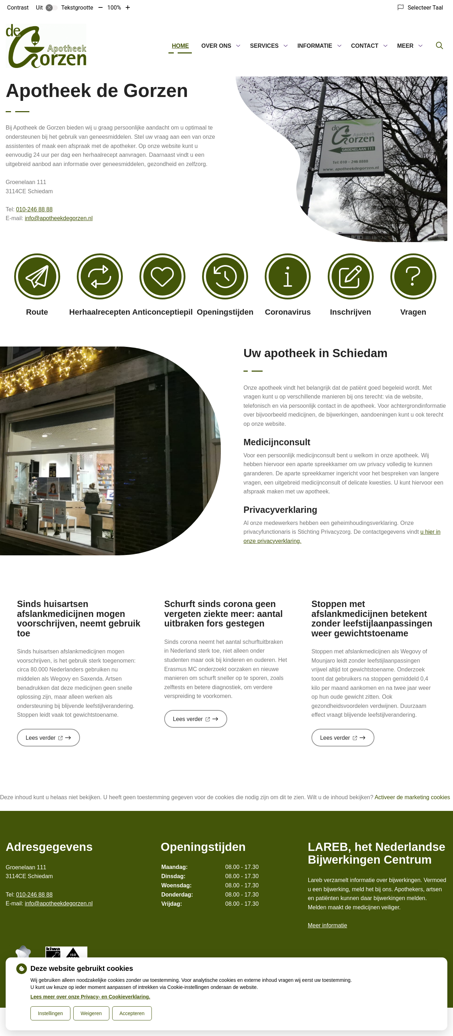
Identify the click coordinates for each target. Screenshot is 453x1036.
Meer (405, 46)
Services (264, 46)
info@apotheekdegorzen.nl (59, 218)
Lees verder (52, 740)
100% (114, 7)
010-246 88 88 (34, 209)
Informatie (314, 46)
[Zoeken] (439, 46)
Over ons (216, 46)
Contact (364, 46)
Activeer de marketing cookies (412, 797)
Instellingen (50, 1013)
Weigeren (91, 1013)
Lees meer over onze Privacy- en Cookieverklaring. (90, 997)
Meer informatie (327, 925)
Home (180, 46)
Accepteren (132, 1013)
